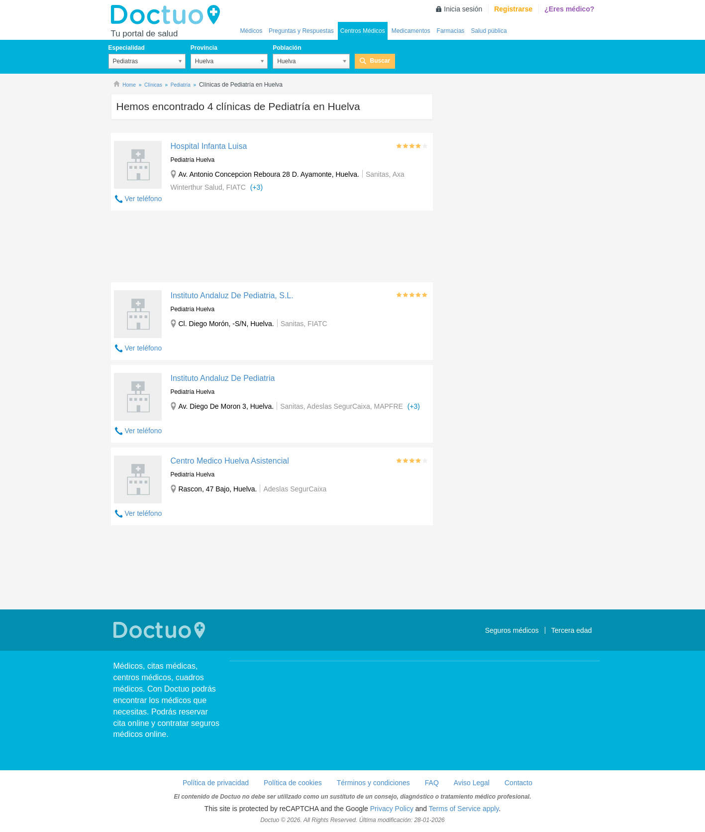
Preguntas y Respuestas (301, 30)
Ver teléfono (143, 199)
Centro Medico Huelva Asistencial (229, 461)
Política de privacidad (216, 783)
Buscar (380, 60)
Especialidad (126, 48)
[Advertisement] (272, 249)
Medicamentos (411, 30)
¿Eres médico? (569, 9)
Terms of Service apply (464, 809)
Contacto (518, 783)
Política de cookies (293, 783)
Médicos (251, 30)
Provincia (204, 48)
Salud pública (489, 30)
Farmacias (451, 30)
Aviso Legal (472, 783)
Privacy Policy (391, 809)
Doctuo (168, 15)
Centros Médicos (362, 30)
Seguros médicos (512, 630)
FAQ (432, 783)
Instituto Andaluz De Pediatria (222, 378)
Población (287, 48)
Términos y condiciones (373, 783)
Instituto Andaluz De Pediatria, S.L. (231, 295)
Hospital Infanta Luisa (208, 146)
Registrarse (513, 9)
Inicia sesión (463, 9)
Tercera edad (571, 630)
